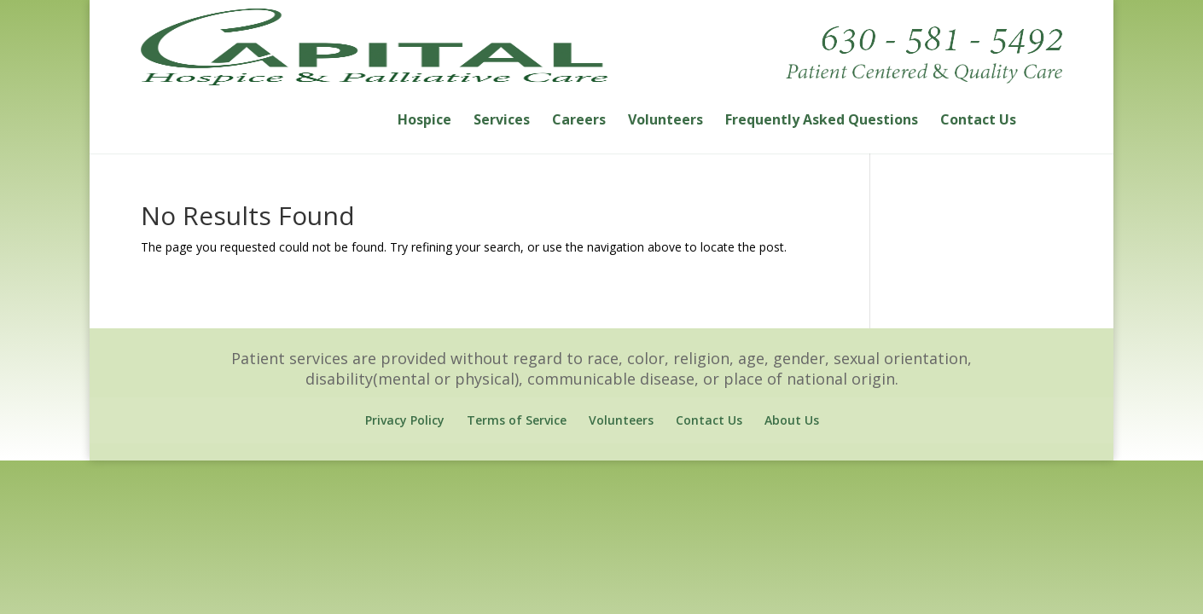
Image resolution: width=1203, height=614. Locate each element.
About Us (791, 428)
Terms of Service (517, 428)
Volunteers (665, 129)
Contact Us (978, 129)
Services (502, 129)
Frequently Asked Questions (821, 129)
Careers (579, 129)
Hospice (424, 129)
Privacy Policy (405, 428)
